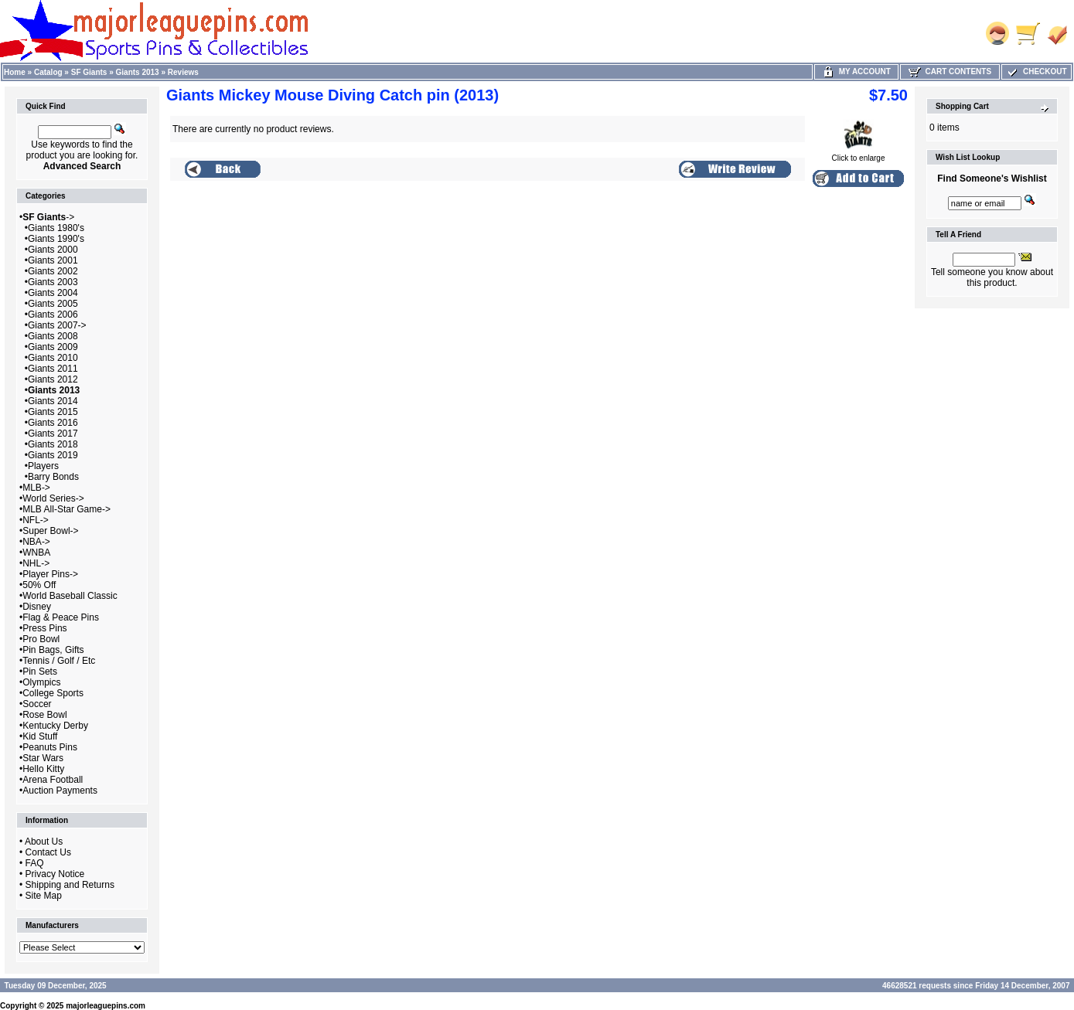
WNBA (36, 552)
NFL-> (35, 520)
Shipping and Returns (70, 884)
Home (15, 72)
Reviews (183, 72)
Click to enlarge (858, 154)
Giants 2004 (53, 292)
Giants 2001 (53, 260)
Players (43, 466)
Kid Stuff (39, 736)
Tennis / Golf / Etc (58, 660)
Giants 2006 (53, 314)
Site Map (44, 895)
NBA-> (36, 541)
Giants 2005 (53, 303)
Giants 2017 (53, 433)
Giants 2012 (53, 379)
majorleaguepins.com (105, 1005)
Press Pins (44, 628)
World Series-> (53, 498)
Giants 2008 (53, 336)
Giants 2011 (53, 368)
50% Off (39, 585)
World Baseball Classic (70, 595)
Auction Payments (59, 790)
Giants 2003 (53, 282)
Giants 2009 (53, 347)
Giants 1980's (56, 228)
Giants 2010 (53, 357)
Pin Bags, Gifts (53, 649)
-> (48, 217)
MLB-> (36, 487)
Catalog (48, 72)
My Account (856, 71)
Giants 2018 (53, 444)
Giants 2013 (137, 72)
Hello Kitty (43, 768)
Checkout (1036, 71)
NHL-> (35, 563)
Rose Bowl (44, 714)
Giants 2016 (53, 422)
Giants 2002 (53, 271)
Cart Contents (950, 71)
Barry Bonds (53, 476)
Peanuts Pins (49, 747)
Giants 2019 (53, 455)
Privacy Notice (55, 874)
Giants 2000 (53, 249)
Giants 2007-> (57, 325)
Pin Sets (39, 671)
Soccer (36, 704)
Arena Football (52, 779)
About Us (44, 841)
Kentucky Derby (55, 725)
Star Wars (42, 758)
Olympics (41, 682)
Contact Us (48, 852)
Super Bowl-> (50, 530)
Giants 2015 (53, 411)
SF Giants (89, 72)
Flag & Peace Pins (60, 617)
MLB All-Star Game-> (66, 509)
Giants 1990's (56, 238)
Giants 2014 (53, 401)
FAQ (35, 863)
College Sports (53, 693)
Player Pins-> (50, 574)
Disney (36, 606)
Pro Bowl (41, 639)
